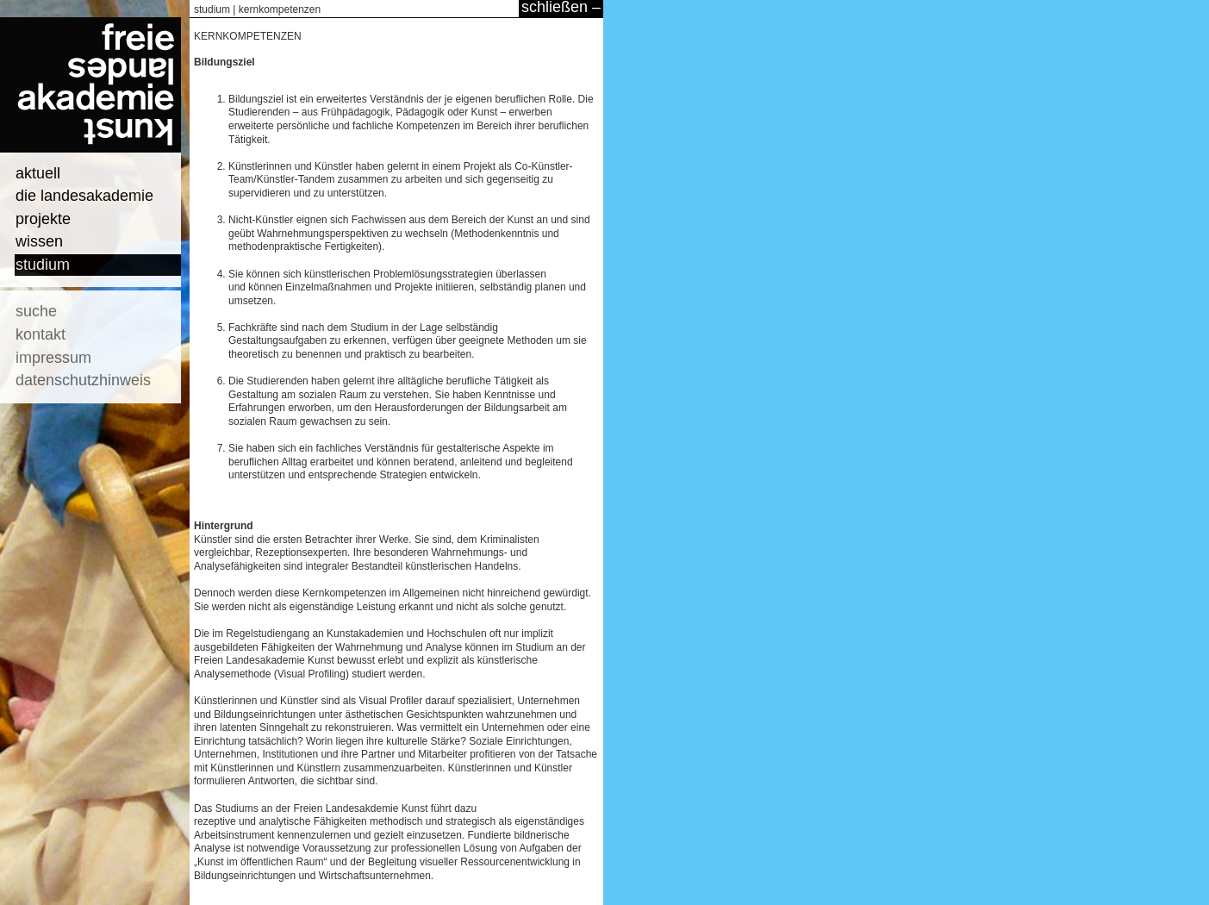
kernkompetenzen (280, 9)
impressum (53, 357)
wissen (39, 241)
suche (36, 311)
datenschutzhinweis (83, 380)
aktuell (38, 173)
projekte (43, 219)
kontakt (40, 334)
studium (43, 264)
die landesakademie (84, 195)
